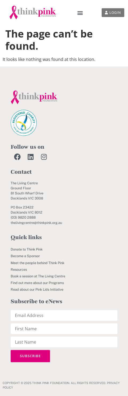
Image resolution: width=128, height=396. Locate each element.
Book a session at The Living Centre (38, 276)
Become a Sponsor (25, 256)
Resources (19, 270)
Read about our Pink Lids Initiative (37, 289)
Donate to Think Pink (27, 249)
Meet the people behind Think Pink (37, 263)
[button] (80, 12)
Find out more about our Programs (37, 283)
